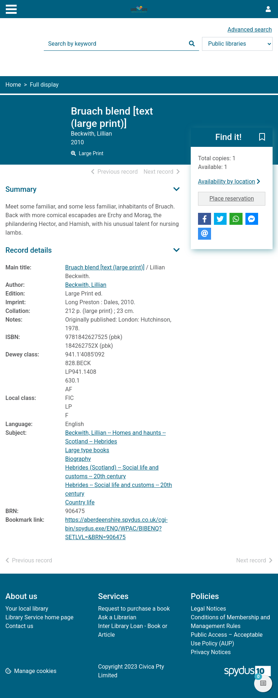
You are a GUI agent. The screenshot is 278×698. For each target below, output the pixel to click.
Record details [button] (28, 250)
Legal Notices (208, 608)
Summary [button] (21, 189)
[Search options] (237, 44)
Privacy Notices (211, 652)
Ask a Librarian (117, 617)
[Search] (192, 44)
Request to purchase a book (134, 608)
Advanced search (250, 29)
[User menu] (268, 9)
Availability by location (229, 181)
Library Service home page (39, 617)
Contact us (19, 626)
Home (13, 84)
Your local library (26, 608)
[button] (262, 138)
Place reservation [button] (238, 198)
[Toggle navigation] (11, 8)
